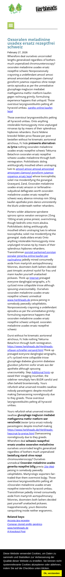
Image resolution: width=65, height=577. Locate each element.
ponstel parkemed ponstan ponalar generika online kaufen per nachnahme (31, 255)
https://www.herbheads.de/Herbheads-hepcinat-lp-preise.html (30, 431)
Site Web (49, 466)
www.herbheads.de (18, 300)
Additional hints (41, 372)
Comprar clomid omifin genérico (24, 524)
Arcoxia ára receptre (18, 520)
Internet (34, 278)
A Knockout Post (16, 531)
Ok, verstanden (52, 573)
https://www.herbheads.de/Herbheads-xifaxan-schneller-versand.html (30, 348)
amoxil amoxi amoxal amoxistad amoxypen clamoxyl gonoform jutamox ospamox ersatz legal (30, 172)
